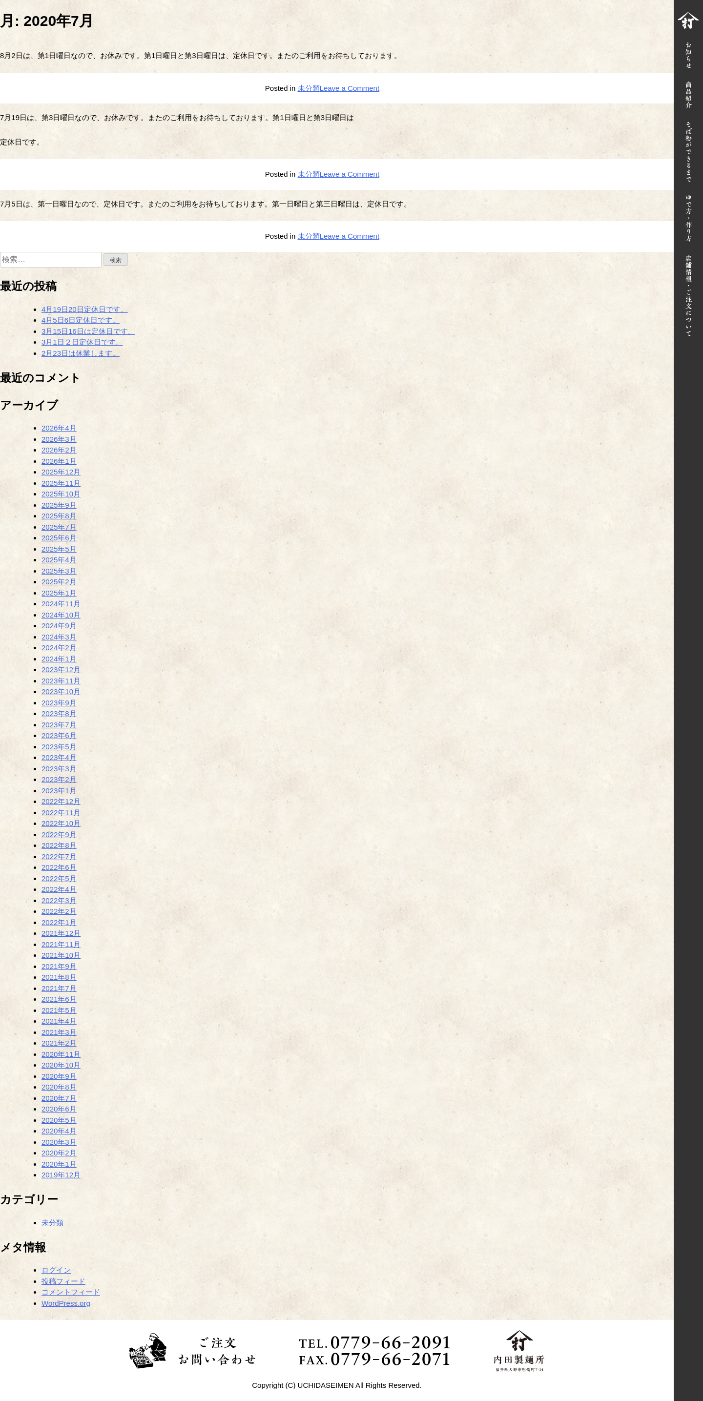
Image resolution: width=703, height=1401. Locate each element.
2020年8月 (59, 1087)
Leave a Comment (350, 88)
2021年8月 (59, 977)
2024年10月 (61, 615)
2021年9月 (59, 966)
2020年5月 (59, 1120)
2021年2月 (59, 1043)
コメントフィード (70, 1292)
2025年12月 (61, 472)
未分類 (309, 88)
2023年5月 (59, 746)
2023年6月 (59, 735)
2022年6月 (59, 867)
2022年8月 (59, 845)
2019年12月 (61, 1175)
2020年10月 (61, 1065)
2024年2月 (59, 647)
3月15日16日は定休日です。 (88, 331)
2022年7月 (59, 856)
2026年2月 (59, 450)
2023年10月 (61, 691)
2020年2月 (59, 1153)
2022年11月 (61, 812)
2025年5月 (59, 549)
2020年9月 (59, 1076)
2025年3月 (59, 571)
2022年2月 (59, 911)
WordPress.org (65, 1303)
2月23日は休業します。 (80, 353)
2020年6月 (59, 1109)
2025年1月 (59, 593)
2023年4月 (59, 757)
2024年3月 (59, 637)
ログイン (56, 1270)
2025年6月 (59, 538)
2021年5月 (59, 1010)
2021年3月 (59, 1032)
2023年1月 (59, 790)
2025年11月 (61, 483)
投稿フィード (63, 1281)
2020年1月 (59, 1164)
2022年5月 (59, 878)
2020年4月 (59, 1131)
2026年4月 (59, 428)
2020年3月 (59, 1142)
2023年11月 (61, 681)
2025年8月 (59, 516)
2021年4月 (59, 1021)
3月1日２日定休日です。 (82, 342)
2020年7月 (59, 1098)
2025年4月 (59, 560)
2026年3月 (59, 439)
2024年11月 (61, 603)
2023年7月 (59, 725)
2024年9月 (59, 625)
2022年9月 (59, 834)
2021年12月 (61, 933)
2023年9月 (59, 703)
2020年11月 (61, 1054)
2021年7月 (59, 988)
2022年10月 (61, 823)
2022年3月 (59, 900)
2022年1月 (59, 922)
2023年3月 (59, 768)
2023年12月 (61, 669)
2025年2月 (59, 581)
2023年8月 (59, 713)
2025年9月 (59, 505)
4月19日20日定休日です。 (84, 309)
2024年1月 (59, 659)
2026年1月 (59, 461)
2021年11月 (61, 944)
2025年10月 (61, 494)
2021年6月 (59, 999)
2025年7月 (59, 527)
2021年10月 (61, 955)
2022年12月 (61, 801)
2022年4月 (59, 889)
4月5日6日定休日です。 (80, 320)
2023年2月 (59, 779)
